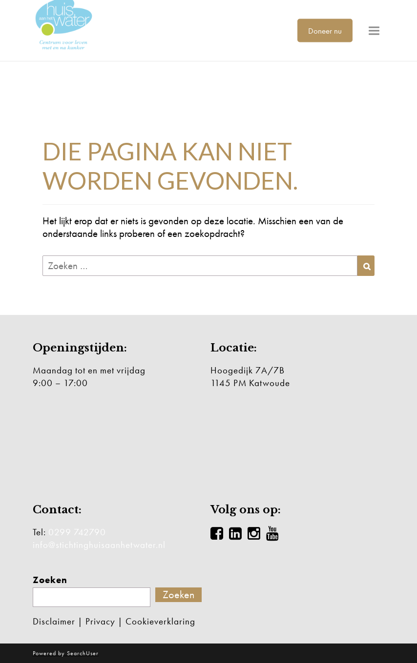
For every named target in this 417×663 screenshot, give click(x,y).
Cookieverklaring (160, 621)
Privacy (100, 621)
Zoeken (50, 580)
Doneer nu (325, 30)
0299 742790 (77, 532)
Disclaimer (54, 621)
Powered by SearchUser (66, 653)
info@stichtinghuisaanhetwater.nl (99, 545)
